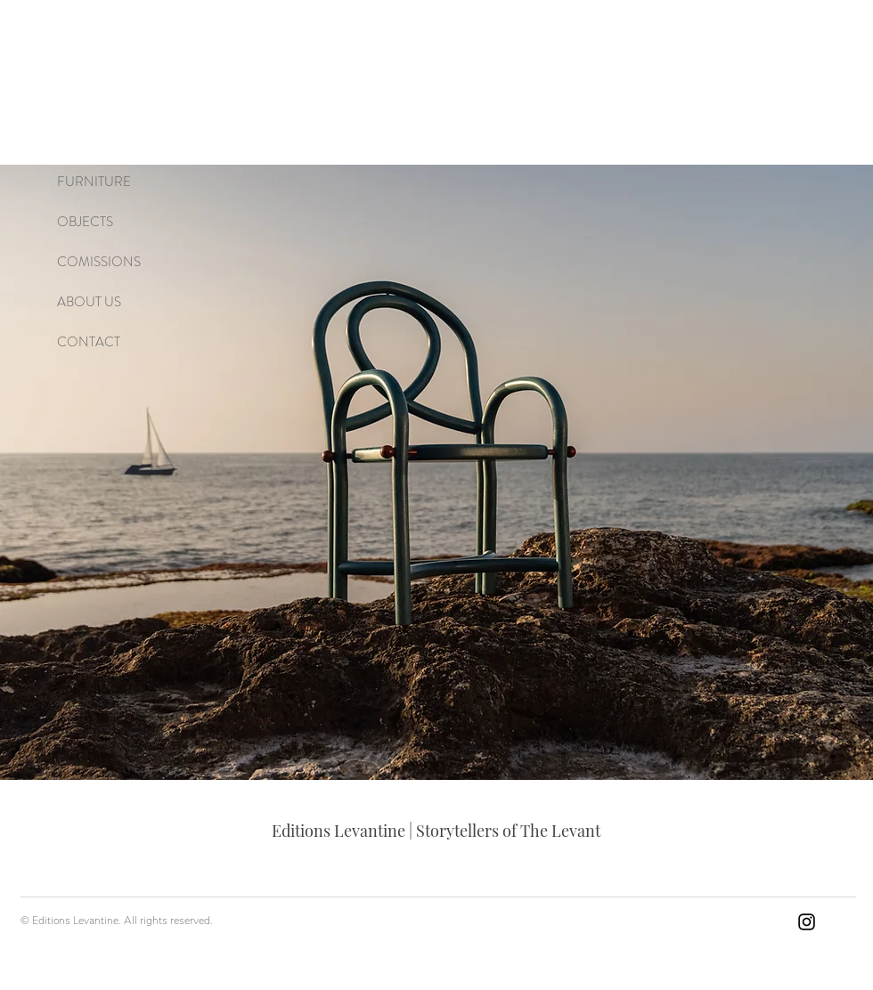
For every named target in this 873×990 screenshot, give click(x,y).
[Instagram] (806, 922)
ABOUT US (89, 302)
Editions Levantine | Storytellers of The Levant (436, 830)
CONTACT (88, 342)
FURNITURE (94, 181)
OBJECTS (85, 221)
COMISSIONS (99, 262)
